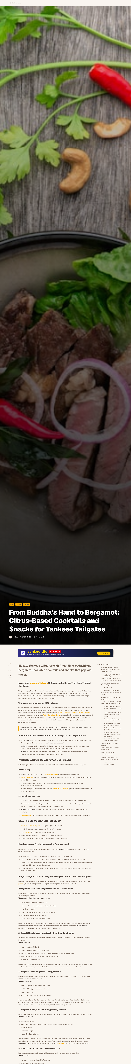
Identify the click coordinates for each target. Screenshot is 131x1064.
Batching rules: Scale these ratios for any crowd (111, 698)
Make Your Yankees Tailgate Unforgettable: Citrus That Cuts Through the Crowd (110, 669)
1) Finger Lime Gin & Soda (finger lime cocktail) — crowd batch (113, 708)
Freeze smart (26, 815)
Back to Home (15, 3)
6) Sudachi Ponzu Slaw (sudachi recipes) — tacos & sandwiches (112, 734)
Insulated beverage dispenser (31, 826)
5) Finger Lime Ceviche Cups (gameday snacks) (113, 729)
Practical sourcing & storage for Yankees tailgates (110, 684)
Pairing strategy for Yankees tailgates (109, 744)
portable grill (59, 1044)
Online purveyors (27, 778)
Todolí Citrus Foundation (51, 715)
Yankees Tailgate (39, 683)
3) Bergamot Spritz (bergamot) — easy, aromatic (113, 720)
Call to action (108, 762)
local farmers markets (50, 774)
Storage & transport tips (111, 690)
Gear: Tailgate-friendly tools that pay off (111, 693)
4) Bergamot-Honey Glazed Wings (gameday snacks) (112, 724)
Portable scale (26, 832)
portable (21, 884)
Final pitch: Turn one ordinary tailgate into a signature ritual (109, 758)
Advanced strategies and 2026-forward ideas (110, 748)
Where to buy (108, 687)
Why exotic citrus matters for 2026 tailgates (113, 675)
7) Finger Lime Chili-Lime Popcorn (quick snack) (111, 740)
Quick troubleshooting (107, 752)
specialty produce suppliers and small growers (74, 713)
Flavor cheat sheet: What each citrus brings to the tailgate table (111, 679)
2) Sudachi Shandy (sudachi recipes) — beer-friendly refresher (112, 714)
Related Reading (109, 764)
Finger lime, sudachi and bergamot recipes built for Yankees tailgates (111, 702)
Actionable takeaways (107, 755)
